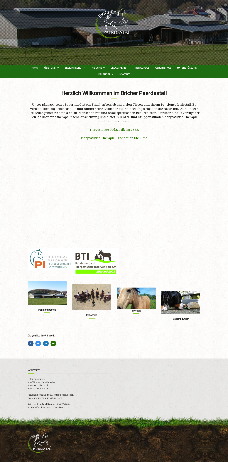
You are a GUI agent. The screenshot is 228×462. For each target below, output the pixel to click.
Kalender (104, 74)
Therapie (96, 67)
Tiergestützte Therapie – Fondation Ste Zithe (114, 138)
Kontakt (124, 74)
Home (34, 67)
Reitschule (142, 67)
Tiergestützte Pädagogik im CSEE (114, 129)
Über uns (50, 67)
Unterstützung (187, 67)
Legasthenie (118, 67)
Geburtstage (163, 67)
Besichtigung (73, 67)
